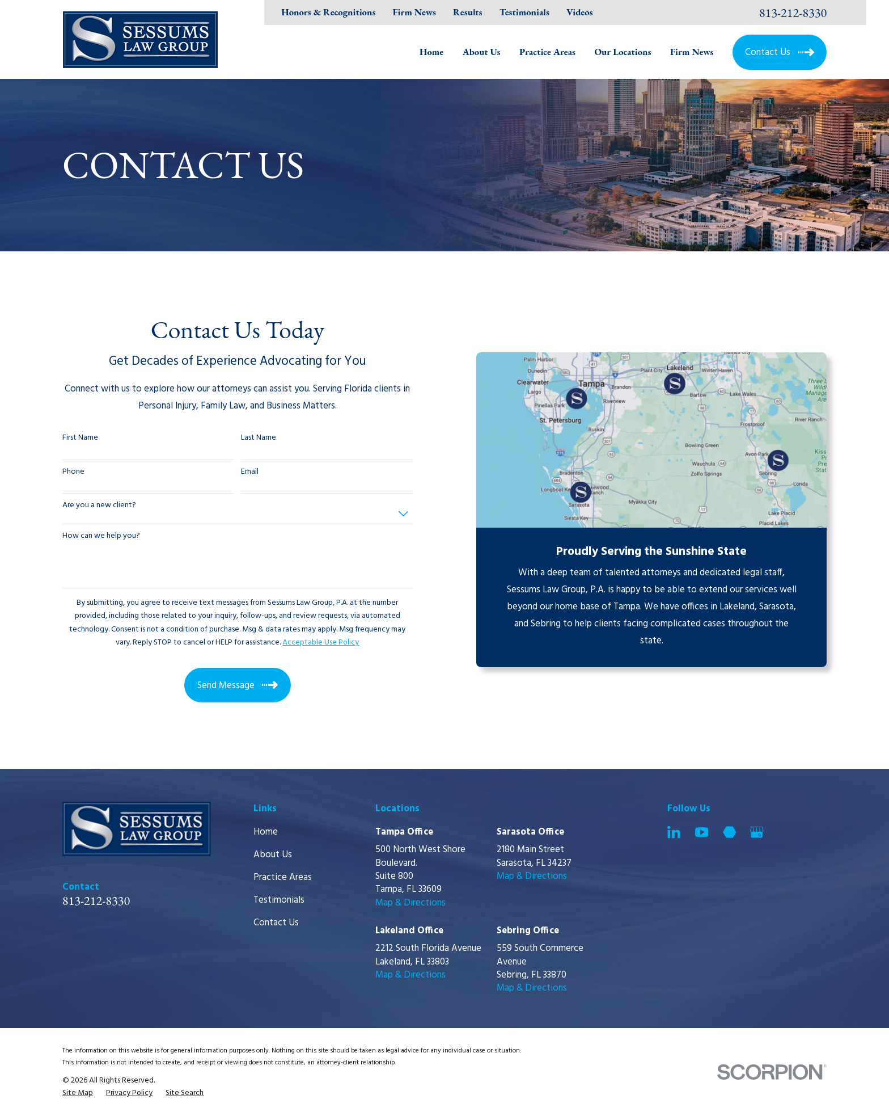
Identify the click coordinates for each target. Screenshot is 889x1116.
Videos (579, 12)
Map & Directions (410, 903)
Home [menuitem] (431, 51)
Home (265, 832)
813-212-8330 (793, 12)
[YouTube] (701, 832)
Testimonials (524, 12)
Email (250, 472)
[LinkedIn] (673, 832)
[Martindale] (729, 832)
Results (467, 12)
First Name (80, 438)
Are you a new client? (99, 506)
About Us (272, 854)
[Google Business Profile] (756, 832)
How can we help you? (101, 536)
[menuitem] (77, 1093)
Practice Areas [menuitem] (547, 51)
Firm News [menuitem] (692, 51)
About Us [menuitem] (482, 51)
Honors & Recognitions (328, 12)
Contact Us (276, 922)
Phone (73, 472)
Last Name (258, 438)
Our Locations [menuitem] (622, 51)
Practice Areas (282, 877)
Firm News (414, 12)
